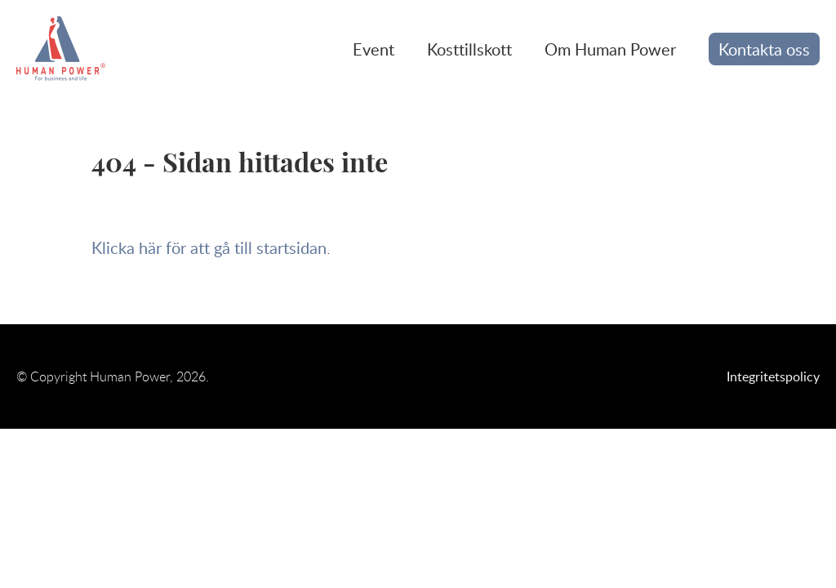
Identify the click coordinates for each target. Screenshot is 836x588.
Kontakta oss (764, 49)
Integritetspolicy (773, 376)
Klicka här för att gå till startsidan (209, 247)
